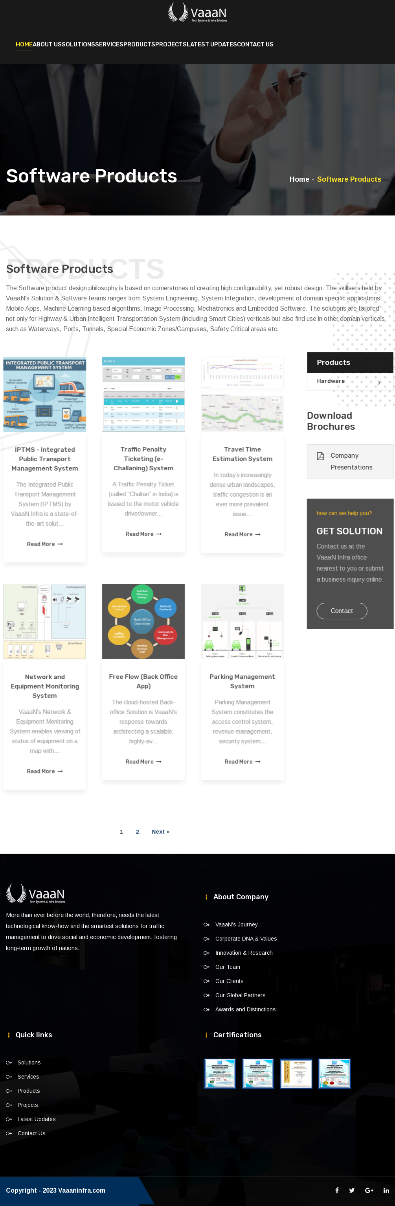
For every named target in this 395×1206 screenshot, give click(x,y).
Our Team (227, 966)
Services (109, 44)
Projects (171, 44)
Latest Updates (212, 44)
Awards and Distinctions (245, 1009)
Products (139, 44)
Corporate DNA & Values (246, 938)
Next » (126, 831)
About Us (47, 44)
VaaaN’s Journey (236, 924)
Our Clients (229, 981)
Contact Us (255, 44)
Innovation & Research (244, 952)
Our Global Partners (240, 995)
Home (24, 44)
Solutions (78, 44)
